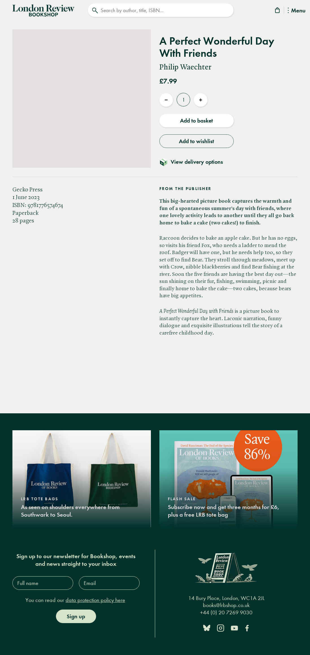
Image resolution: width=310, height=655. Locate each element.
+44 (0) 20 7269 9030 (226, 612)
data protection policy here (95, 599)
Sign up (76, 615)
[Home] (43, 9)
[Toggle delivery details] (194, 161)
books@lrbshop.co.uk (226, 604)
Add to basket (196, 120)
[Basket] (278, 11)
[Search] (161, 10)
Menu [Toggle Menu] (296, 11)
